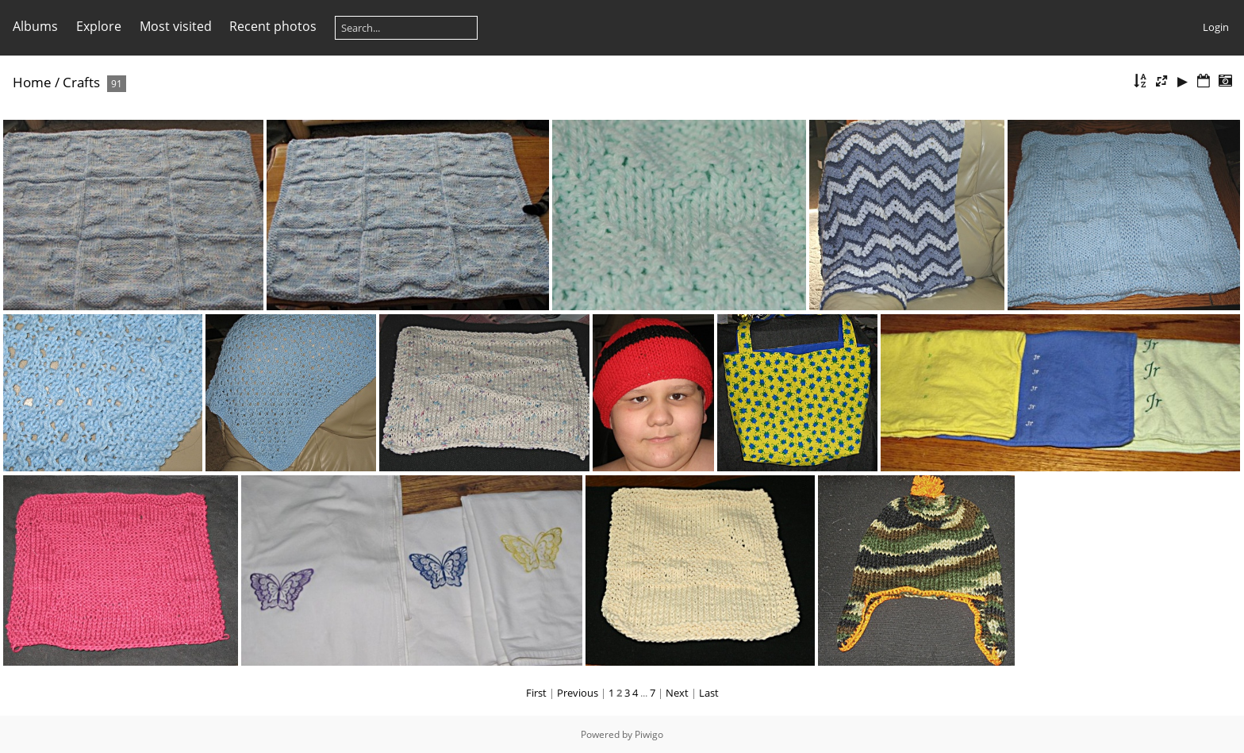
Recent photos (273, 26)
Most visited (176, 26)
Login (1216, 27)
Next (677, 693)
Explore (98, 26)
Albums (35, 26)
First (536, 693)
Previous (577, 693)
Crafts (81, 82)
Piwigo (649, 734)
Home (32, 82)
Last (709, 693)
